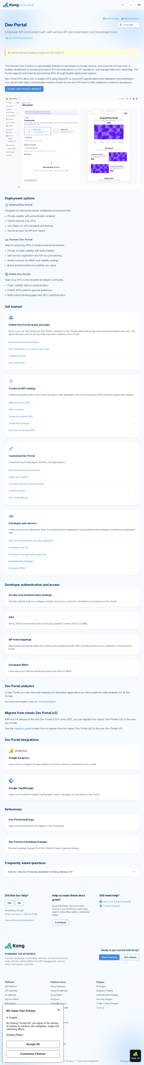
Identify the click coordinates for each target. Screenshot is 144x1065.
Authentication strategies (72, 561)
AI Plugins (101, 986)
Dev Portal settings (72, 497)
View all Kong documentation (19, 920)
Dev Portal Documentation (19, 38)
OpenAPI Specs (59, 1003)
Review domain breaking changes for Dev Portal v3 (37, 52)
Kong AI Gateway (59, 990)
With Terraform (72, 409)
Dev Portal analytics (45, 701)
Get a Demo (130, 957)
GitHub (54, 1026)
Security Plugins (104, 999)
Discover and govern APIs (72, 430)
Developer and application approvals (72, 554)
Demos (54, 1031)
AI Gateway (10, 995)
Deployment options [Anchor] (20, 198)
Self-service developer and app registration (72, 540)
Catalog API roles (72, 355)
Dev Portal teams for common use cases (72, 349)
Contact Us (56, 1048)
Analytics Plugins (104, 990)
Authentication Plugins (107, 995)
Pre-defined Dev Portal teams (72, 342)
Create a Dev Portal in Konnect (24, 89)
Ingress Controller (60, 1007)
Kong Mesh (56, 995)
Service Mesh (12, 999)
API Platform (11, 986)
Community (56, 1018)
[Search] (123, 4)
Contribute (60, 922)
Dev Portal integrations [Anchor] (22, 740)
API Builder (10, 1003)
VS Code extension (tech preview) (72, 483)
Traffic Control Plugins (107, 1003)
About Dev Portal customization (72, 470)
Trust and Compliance (88, 1061)
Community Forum (59, 1022)
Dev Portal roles (72, 362)
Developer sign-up (72, 547)
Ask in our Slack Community (115, 901)
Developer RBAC (72, 568)
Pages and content (72, 477)
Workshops (56, 1039)
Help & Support (58, 1043)
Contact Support (109, 905)
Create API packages (72, 423)
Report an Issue (13, 914)
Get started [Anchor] (13, 306)
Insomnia (55, 999)
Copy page (126, 24)
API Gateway (11, 990)
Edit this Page (30, 914)
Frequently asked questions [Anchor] (25, 863)
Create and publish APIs (72, 416)
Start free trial (109, 957)
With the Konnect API (72, 402)
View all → (101, 1007)
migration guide (22, 728)
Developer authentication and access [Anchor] (32, 585)
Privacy (70, 1061)
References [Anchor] (13, 809)
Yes (9, 903)
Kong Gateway (58, 986)
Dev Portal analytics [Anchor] (19, 686)
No (19, 903)
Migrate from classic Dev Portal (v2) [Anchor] (31, 713)
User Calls (56, 1035)
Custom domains (72, 490)
